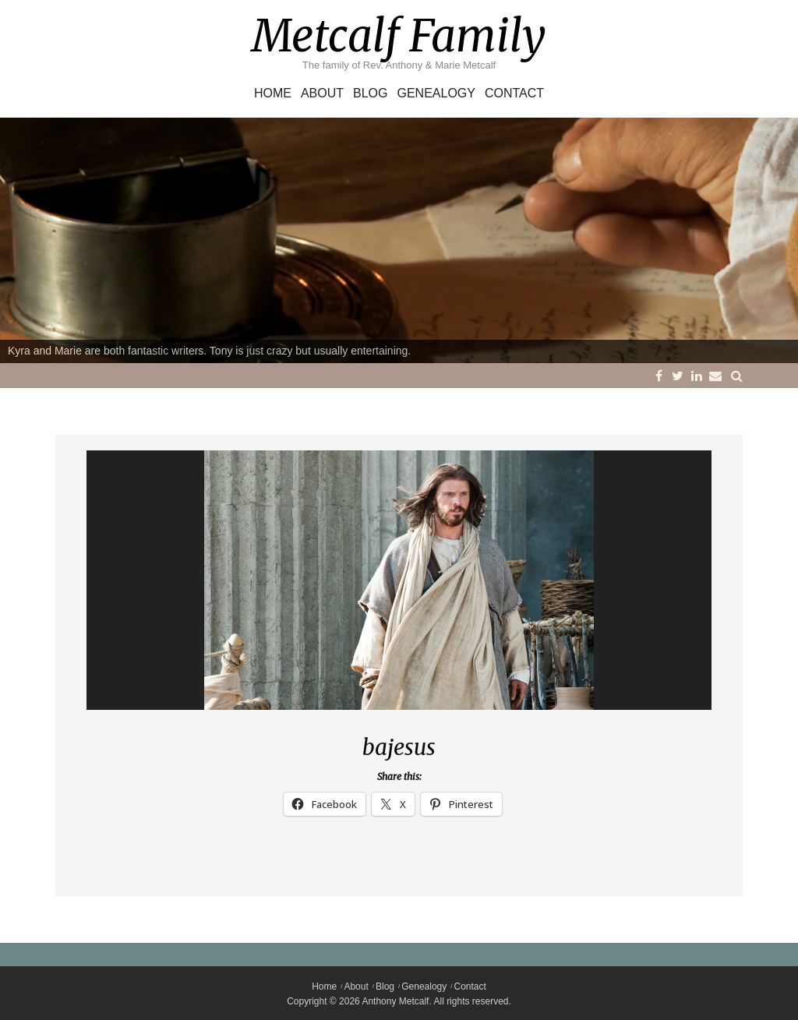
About (322, 93)
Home (272, 93)
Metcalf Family (399, 36)
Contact (514, 93)
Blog (370, 93)
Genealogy (436, 93)
